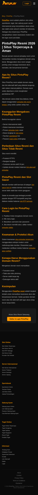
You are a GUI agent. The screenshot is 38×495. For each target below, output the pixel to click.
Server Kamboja (6, 372)
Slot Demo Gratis (7, 353)
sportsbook (13, 136)
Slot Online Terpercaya (8, 346)
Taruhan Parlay (6, 389)
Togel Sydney (6, 430)
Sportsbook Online (7, 387)
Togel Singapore (6, 433)
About (19, 473)
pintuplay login (13, 130)
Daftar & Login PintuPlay (19, 319)
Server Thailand (6, 370)
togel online (13, 139)
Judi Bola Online (7, 391)
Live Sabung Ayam (7, 409)
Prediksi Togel (6, 437)
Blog (3, 16)
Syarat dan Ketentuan (8, 454)
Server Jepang (6, 374)
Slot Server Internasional (9, 367)
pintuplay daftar (7, 227)
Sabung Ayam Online (8, 406)
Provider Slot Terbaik (8, 355)
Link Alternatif (6, 459)
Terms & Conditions (19, 480)
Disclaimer (19, 483)
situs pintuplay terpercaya (24, 239)
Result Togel (5, 435)
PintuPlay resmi (19, 291)
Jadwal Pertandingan (8, 394)
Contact (19, 475)
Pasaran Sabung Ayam (8, 411)
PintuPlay (9, 16)
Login (27, 3)
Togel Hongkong (6, 428)
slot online (19, 133)
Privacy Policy (19, 478)
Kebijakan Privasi (7, 452)
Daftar (4, 461)
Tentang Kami (6, 450)
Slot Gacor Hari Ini (7, 348)
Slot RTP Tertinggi (7, 351)
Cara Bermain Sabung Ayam (10, 413)
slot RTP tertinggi (26, 201)
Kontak (4, 456)
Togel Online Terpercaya (9, 426)
